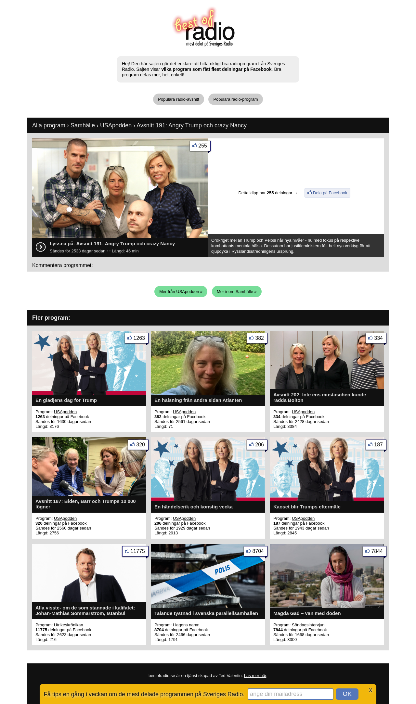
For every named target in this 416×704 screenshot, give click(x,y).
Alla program (48, 125)
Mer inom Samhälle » (237, 291)
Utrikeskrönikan (68, 624)
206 (261, 446)
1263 (141, 339)
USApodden (116, 125)
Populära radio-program (235, 99)
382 (261, 339)
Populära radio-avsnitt (178, 99)
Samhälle (83, 125)
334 (380, 339)
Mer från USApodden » (180, 291)
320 (142, 446)
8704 (259, 552)
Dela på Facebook (330, 192)
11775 (140, 552)
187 (380, 446)
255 (204, 147)
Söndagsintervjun (308, 624)
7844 (378, 552)
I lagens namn (186, 624)
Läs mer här (255, 675)
